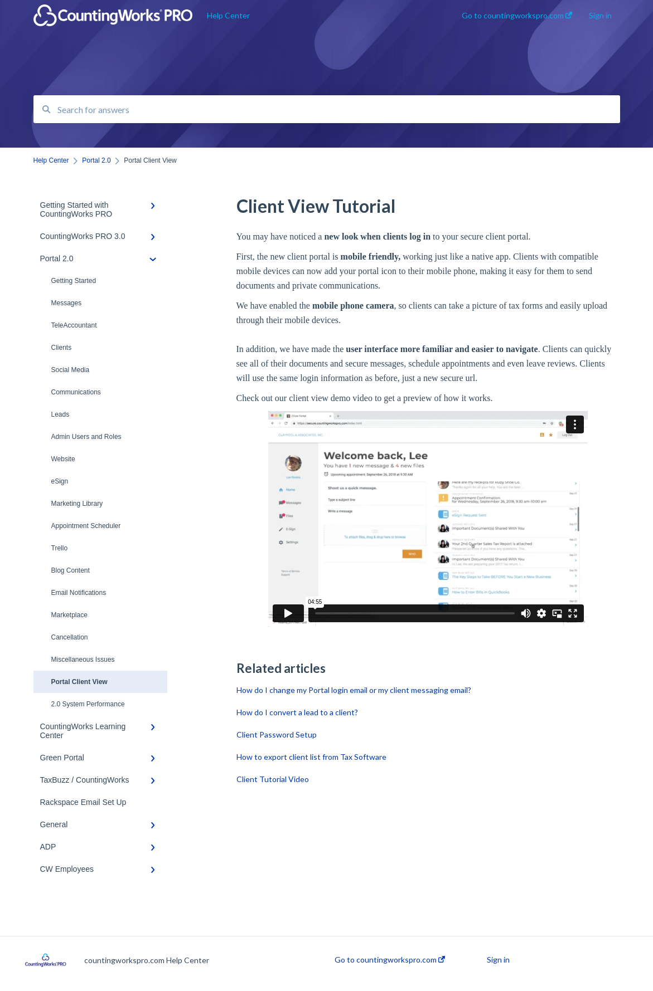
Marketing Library (77, 503)
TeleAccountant (74, 325)
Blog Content (70, 570)
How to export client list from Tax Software (311, 756)
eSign (60, 481)
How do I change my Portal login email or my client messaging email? (353, 690)
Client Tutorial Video (272, 779)
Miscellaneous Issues (83, 659)
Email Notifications (79, 593)
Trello (59, 548)
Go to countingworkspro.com (390, 959)
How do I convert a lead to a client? (297, 712)
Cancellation (69, 637)
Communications (76, 392)
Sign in (498, 959)
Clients (61, 348)
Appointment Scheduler (86, 526)
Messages (66, 303)
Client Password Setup (276, 734)
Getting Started (73, 281)
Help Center (228, 15)
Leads (60, 414)
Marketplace (69, 615)
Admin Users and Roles (86, 437)
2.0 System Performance (88, 704)
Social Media (70, 370)
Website (63, 459)
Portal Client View (79, 682)
